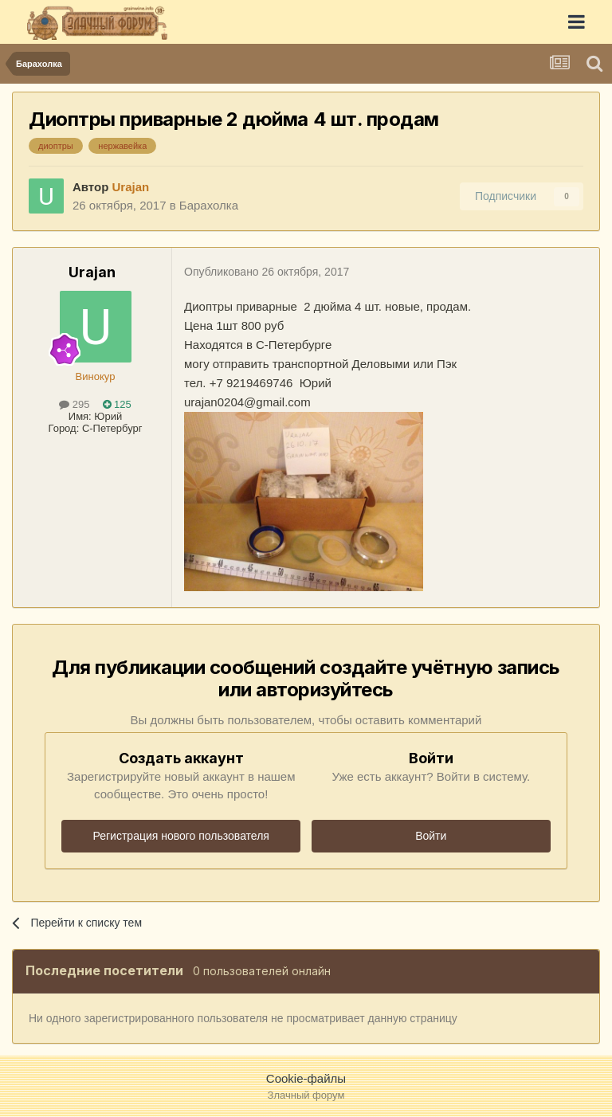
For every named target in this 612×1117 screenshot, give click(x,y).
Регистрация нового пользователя (181, 835)
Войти (430, 835)
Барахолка (208, 205)
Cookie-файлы (306, 1078)
